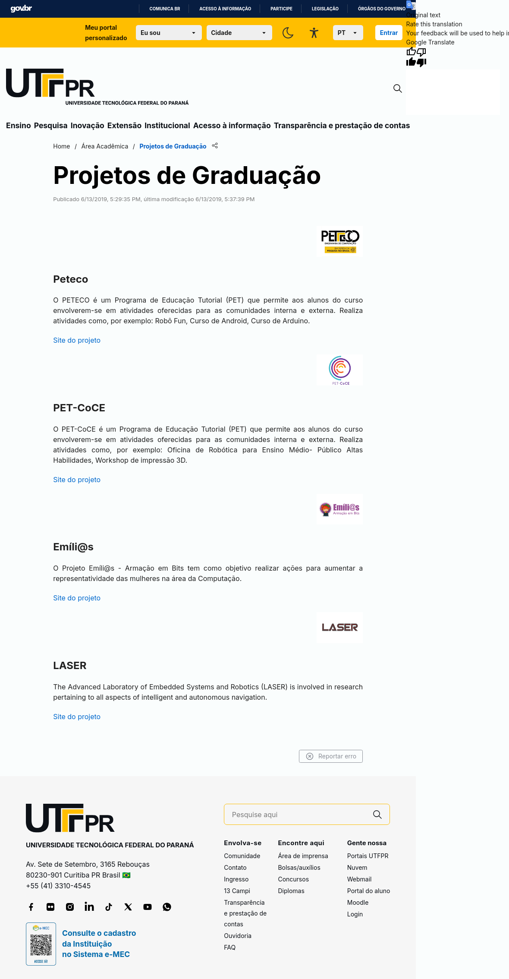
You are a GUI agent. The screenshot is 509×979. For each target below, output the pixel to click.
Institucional (167, 125)
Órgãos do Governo (381, 8)
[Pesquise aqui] (299, 814)
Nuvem (357, 867)
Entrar (389, 32)
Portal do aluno (368, 890)
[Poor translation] (421, 57)
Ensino (18, 125)
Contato (235, 867)
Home (61, 146)
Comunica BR (165, 8)
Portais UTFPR (368, 855)
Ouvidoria (237, 935)
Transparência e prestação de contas (342, 125)
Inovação (87, 125)
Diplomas (291, 890)
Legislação (325, 8)
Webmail (359, 879)
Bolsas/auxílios (299, 867)
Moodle (358, 902)
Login (355, 914)
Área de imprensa (303, 855)
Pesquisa (51, 125)
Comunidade (242, 855)
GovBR (21, 9)
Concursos (293, 879)
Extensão (124, 125)
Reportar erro (331, 756)
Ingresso (236, 879)
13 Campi (237, 890)
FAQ (230, 947)
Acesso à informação (225, 8)
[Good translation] (411, 57)
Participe (281, 8)
